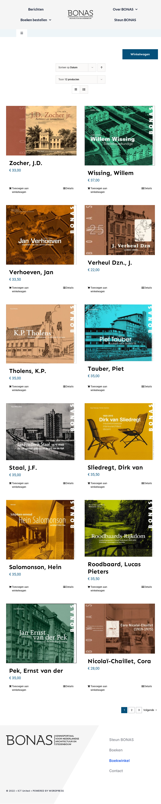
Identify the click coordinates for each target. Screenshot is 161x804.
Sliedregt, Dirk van (115, 467)
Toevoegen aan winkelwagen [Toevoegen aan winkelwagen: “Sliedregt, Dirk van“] (99, 485)
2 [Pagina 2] (131, 710)
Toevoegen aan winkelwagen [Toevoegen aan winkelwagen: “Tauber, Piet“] (99, 388)
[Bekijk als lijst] (84, 89)
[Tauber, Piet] (120, 332)
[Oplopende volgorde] (101, 67)
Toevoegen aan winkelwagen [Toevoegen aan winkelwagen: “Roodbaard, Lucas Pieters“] (99, 589)
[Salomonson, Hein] (41, 530)
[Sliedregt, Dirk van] (120, 431)
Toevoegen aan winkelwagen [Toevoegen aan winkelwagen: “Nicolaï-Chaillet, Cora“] (99, 688)
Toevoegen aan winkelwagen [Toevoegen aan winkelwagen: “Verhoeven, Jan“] (20, 289)
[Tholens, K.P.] (41, 333)
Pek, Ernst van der (36, 670)
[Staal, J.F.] (41, 431)
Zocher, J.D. (25, 163)
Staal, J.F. (23, 467)
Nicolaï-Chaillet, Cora (119, 661)
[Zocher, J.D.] (41, 130)
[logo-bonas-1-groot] (80, 12)
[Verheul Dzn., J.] (120, 230)
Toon (68, 79)
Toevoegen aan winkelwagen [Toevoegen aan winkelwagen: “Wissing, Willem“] (99, 190)
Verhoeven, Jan (31, 272)
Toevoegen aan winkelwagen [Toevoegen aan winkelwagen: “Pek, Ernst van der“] (20, 688)
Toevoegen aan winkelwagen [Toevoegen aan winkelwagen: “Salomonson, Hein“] (20, 589)
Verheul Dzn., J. (110, 262)
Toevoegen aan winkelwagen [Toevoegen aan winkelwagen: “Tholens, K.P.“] (20, 388)
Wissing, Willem (111, 173)
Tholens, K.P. (27, 371)
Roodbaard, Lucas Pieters (114, 568)
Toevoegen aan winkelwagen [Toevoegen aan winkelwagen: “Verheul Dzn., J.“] (99, 289)
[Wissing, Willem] (120, 135)
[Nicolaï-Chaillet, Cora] (120, 629)
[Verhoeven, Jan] (41, 235)
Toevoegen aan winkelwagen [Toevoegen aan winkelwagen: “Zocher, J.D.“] (20, 190)
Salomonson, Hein (35, 567)
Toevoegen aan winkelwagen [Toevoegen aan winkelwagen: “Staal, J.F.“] (20, 485)
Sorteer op (67, 67)
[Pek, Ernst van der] (41, 633)
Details (69, 188)
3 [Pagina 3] (139, 710)
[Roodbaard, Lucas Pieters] (120, 528)
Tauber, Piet (106, 368)
